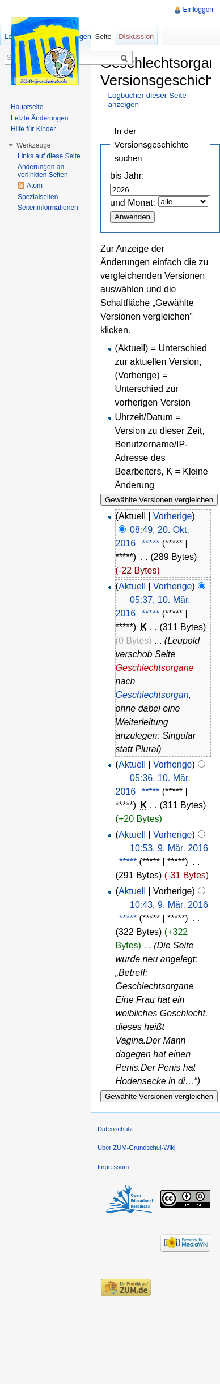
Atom (35, 185)
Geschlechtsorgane (155, 667)
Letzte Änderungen (39, 118)
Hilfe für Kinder (33, 129)
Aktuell (132, 586)
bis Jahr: (127, 175)
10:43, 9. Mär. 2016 (169, 904)
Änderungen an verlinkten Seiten (43, 171)
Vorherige (172, 516)
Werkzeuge (33, 145)
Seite (103, 36)
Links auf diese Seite (49, 156)
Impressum (113, 1166)
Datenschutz (115, 1129)
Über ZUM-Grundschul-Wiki (136, 1147)
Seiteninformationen (48, 208)
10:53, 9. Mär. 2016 (169, 848)
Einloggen (198, 10)
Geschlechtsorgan (152, 695)
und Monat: (132, 203)
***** (150, 543)
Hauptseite (27, 107)
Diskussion (136, 36)
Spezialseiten (38, 197)
